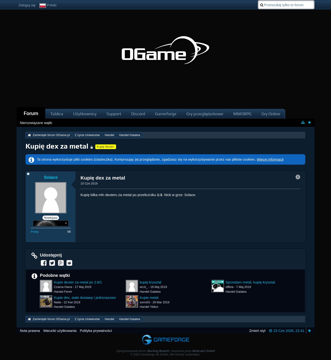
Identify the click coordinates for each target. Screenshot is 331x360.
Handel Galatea (150, 291)
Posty (34, 231)
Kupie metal (149, 298)
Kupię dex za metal (56, 146)
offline (230, 287)
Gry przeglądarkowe (204, 113)
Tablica (56, 113)
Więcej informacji (270, 159)
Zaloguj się (27, 5)
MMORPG (242, 113)
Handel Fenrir (63, 291)
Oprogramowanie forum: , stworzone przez (165, 351)
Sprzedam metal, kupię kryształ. (251, 282)
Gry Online (270, 113)
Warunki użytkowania (59, 331)
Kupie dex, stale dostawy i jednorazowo (85, 298)
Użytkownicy (84, 113)
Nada (57, 302)
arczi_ (144, 287)
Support (113, 113)
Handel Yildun (149, 307)
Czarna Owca (63, 287)
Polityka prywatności (96, 331)
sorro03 (145, 302)
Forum (31, 113)
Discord (138, 113)
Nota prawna (30, 331)
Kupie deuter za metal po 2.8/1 (78, 282)
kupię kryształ (150, 282)
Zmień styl (257, 331)
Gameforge (165, 113)
